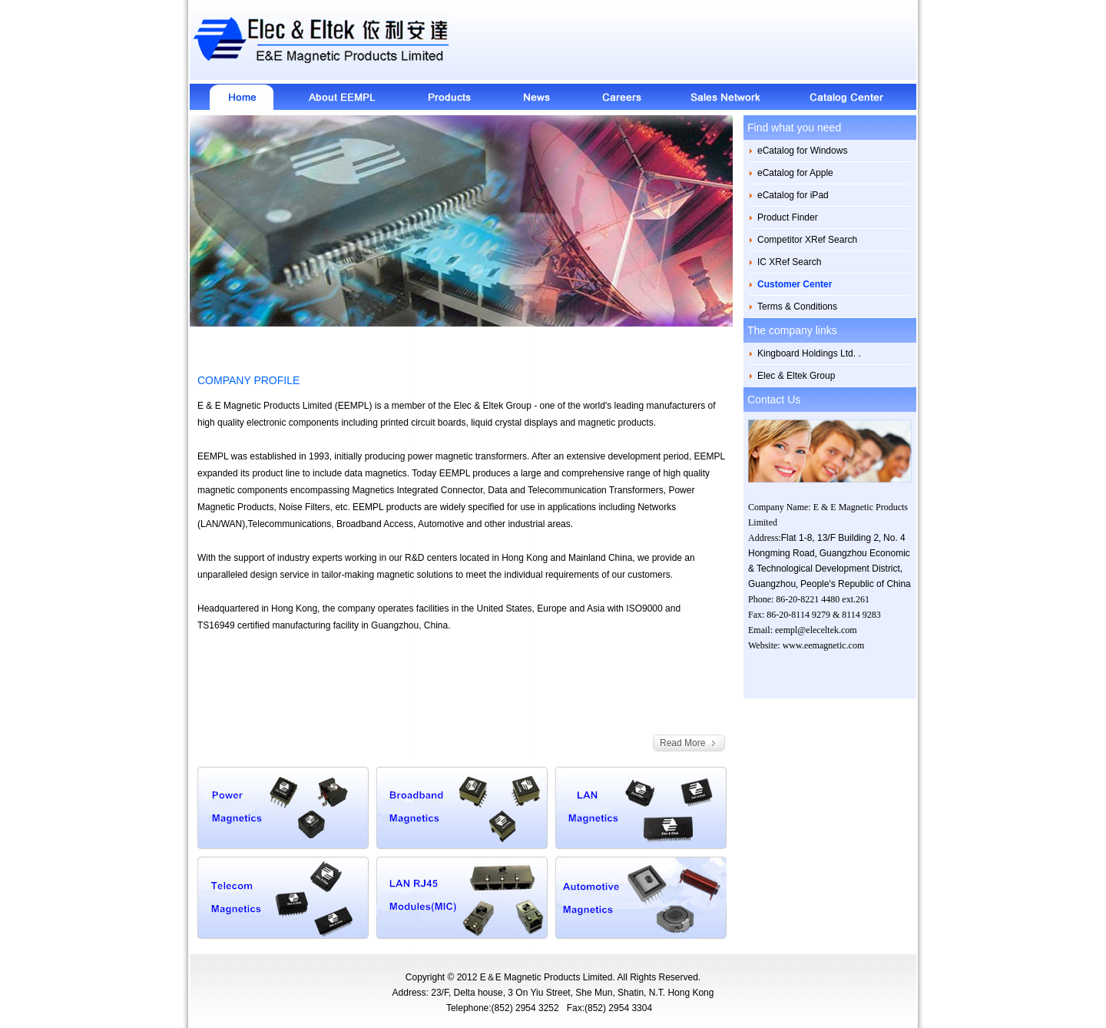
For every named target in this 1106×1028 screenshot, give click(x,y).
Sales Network (726, 97)
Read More (682, 743)
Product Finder (787, 217)
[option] (461, 221)
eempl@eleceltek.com (816, 630)
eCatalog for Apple (795, 172)
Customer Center (794, 284)
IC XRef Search (789, 262)
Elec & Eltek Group (796, 375)
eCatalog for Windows (802, 150)
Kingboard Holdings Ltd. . (809, 353)
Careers (621, 97)
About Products (447, 97)
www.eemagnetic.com (824, 645)
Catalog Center (852, 97)
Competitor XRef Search (807, 239)
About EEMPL (340, 97)
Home (236, 97)
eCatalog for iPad (793, 195)
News (536, 97)
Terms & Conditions (797, 306)
